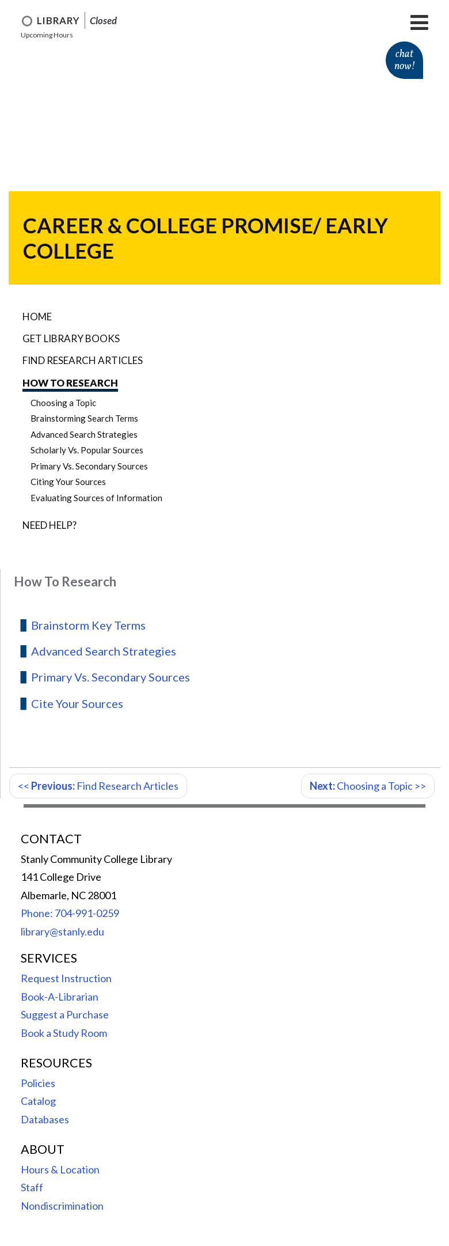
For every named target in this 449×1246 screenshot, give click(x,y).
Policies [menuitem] (38, 1083)
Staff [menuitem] (32, 1187)
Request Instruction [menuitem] (66, 978)
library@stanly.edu (62, 931)
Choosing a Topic (63, 402)
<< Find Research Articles (98, 785)
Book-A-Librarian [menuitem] (59, 996)
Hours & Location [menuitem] (60, 1169)
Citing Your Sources (68, 481)
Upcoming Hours (47, 35)
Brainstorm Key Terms (88, 625)
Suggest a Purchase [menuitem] (65, 1014)
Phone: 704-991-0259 (70, 913)
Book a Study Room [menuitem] (64, 1033)
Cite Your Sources (77, 703)
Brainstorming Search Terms (84, 418)
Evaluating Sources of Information (96, 498)
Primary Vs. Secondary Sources (89, 466)
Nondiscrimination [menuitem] (62, 1205)
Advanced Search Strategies (84, 434)
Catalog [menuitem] (38, 1100)
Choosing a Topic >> (368, 785)
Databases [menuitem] (45, 1119)
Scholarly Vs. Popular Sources (87, 450)
